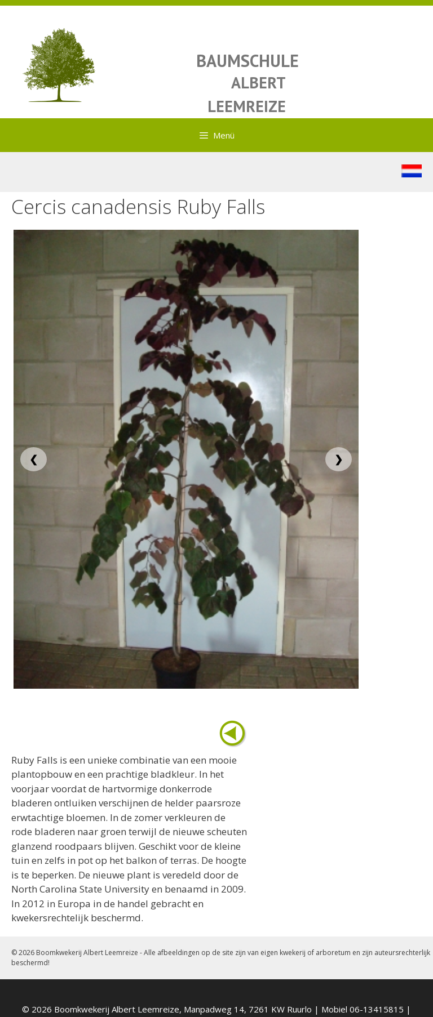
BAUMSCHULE (247, 61)
